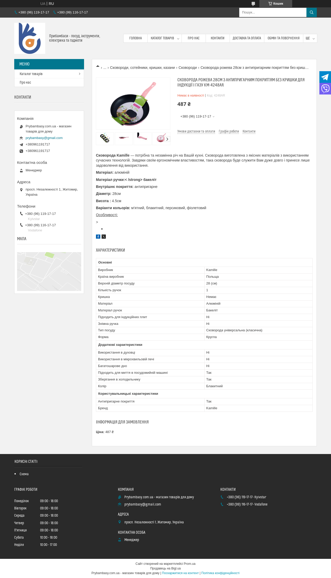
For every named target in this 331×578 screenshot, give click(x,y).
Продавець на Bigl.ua (165, 568)
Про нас (194, 38)
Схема (24, 474)
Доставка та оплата (247, 38)
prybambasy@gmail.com (44, 138)
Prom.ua (189, 564)
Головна (135, 38)
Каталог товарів (162, 38)
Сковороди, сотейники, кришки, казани (142, 67)
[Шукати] (311, 12)
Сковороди (188, 67)
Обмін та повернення (284, 38)
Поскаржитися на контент (180, 573)
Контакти (217, 38)
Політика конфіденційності (220, 573)
